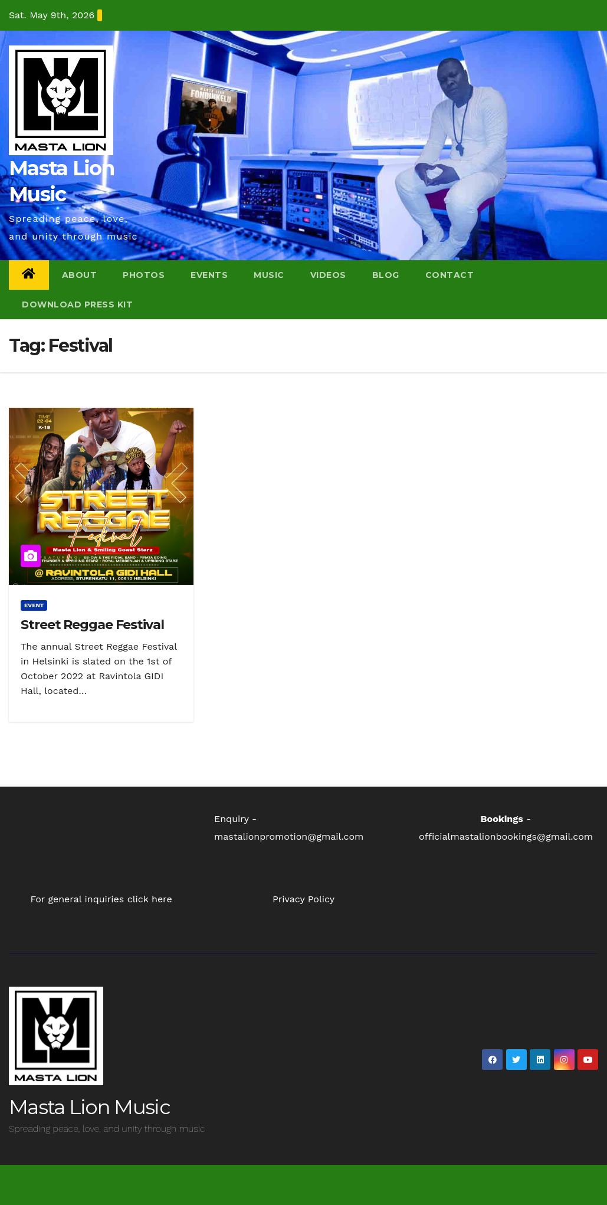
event (34, 605)
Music (269, 275)
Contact (449, 275)
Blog (385, 275)
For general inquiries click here (101, 899)
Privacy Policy (303, 899)
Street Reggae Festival (92, 625)
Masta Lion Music (89, 1107)
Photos (144, 275)
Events (209, 275)
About (79, 275)
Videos (328, 275)
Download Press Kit (77, 304)
